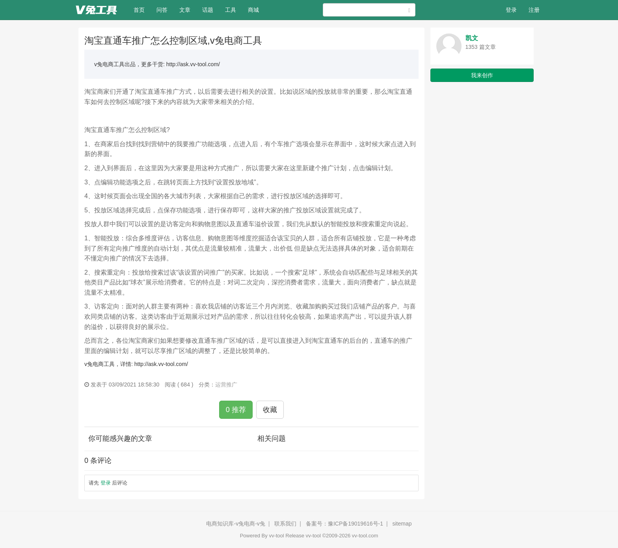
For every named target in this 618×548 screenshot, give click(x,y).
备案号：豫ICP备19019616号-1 (344, 523)
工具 (230, 10)
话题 (207, 10)
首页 (142, 9)
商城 (253, 10)
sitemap (401, 523)
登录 (511, 10)
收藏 (270, 410)
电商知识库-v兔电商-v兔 (235, 523)
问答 (162, 10)
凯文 (471, 38)
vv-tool (276, 536)
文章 (184, 10)
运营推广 (226, 384)
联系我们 (285, 523)
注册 (534, 10)
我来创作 (482, 75)
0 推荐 (236, 410)
